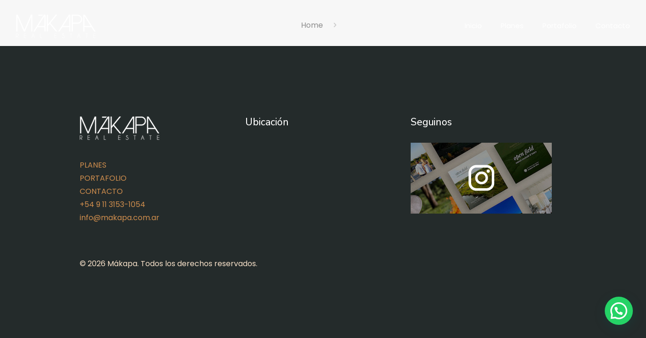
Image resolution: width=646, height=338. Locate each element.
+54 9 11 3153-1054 (112, 204)
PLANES (93, 165)
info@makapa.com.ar (119, 217)
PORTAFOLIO (103, 178)
